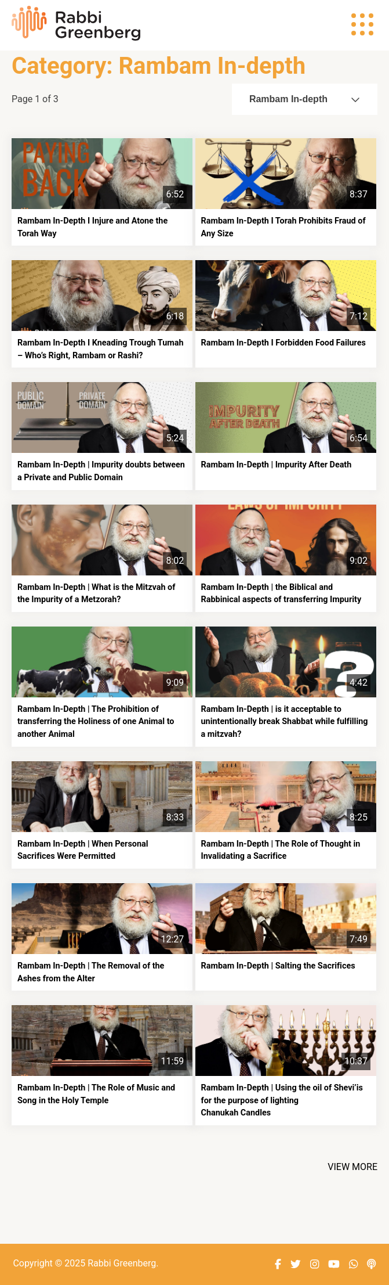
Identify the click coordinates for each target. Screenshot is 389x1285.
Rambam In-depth (304, 99)
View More (352, 1166)
